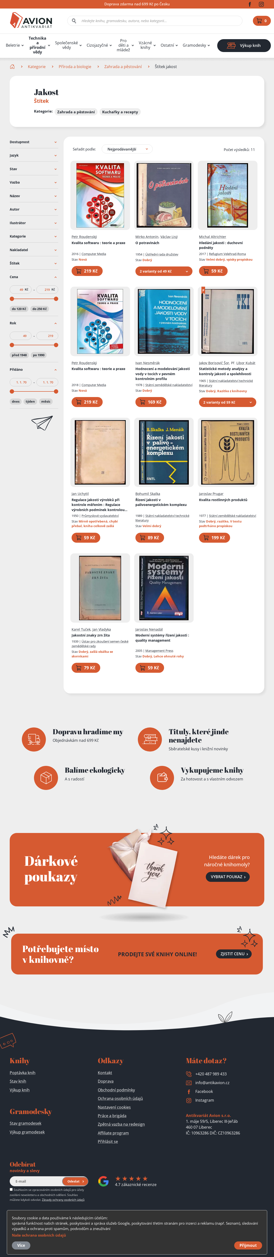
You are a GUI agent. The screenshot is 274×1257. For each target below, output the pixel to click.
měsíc (45, 401)
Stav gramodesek (25, 1123)
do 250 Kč (40, 308)
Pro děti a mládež (123, 45)
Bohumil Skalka (147, 493)
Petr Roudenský (84, 236)
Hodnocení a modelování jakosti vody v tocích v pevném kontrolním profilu (162, 373)
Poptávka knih (22, 1072)
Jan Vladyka (101, 629)
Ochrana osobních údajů (120, 1098)
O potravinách (147, 242)
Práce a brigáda (112, 1115)
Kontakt (105, 1072)
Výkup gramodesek (27, 1132)
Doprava (106, 1081)
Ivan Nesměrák (147, 362)
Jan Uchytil (80, 493)
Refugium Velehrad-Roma (227, 254)
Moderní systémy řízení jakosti (162, 638)
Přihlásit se (108, 1141)
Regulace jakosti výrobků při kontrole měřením (99, 504)
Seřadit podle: (84, 148)
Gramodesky (194, 45)
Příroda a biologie (75, 66)
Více (21, 1245)
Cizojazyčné (97, 45)
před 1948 (19, 355)
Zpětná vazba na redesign (121, 1124)
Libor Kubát (245, 362)
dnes (15, 401)
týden (30, 401)
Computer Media (94, 254)
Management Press (159, 650)
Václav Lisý (169, 236)
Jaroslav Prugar (211, 493)
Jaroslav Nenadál (149, 629)
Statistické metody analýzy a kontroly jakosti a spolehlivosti (225, 371)
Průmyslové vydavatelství (100, 515)
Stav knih (18, 1081)
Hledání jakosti (221, 245)
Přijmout (248, 1245)
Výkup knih (20, 1090)
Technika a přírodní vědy (37, 45)
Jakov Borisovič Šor (214, 362)
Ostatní (167, 45)
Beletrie (13, 45)
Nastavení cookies (114, 1107)
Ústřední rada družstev (161, 254)
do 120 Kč (19, 308)
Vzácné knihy (145, 45)
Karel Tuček (81, 629)
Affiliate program (113, 1133)
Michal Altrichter (212, 236)
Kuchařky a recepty (120, 111)
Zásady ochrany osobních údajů (63, 1200)
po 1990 (38, 355)
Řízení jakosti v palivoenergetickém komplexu (161, 502)
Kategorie (37, 66)
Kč (26, 289)
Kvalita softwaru (98, 242)
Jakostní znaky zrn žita (91, 635)
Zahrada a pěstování (123, 66)
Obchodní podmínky (116, 1090)
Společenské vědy (66, 45)
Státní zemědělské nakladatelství (168, 384)
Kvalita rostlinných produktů (223, 499)
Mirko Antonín (146, 236)
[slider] (12, 298)
